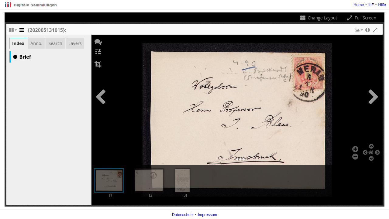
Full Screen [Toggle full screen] (361, 18)
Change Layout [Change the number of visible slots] (318, 18)
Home (358, 4)
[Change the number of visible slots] (12, 31)
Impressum (207, 214)
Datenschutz (183, 214)
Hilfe (382, 4)
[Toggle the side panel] (22, 31)
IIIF (371, 4)
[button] (358, 31)
